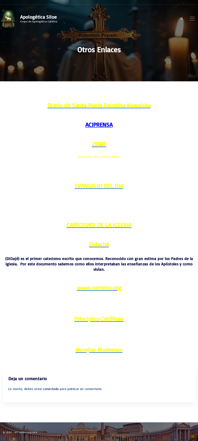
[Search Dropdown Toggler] (182, 19)
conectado (51, 389)
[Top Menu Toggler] (192, 19)
